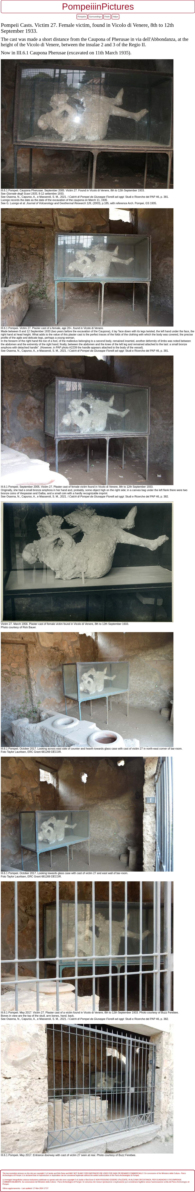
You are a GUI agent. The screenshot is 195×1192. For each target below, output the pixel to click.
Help (115, 17)
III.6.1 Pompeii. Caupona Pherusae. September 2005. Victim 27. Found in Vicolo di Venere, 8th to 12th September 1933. (73, 190)
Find (107, 17)
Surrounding (95, 17)
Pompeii (82, 17)
